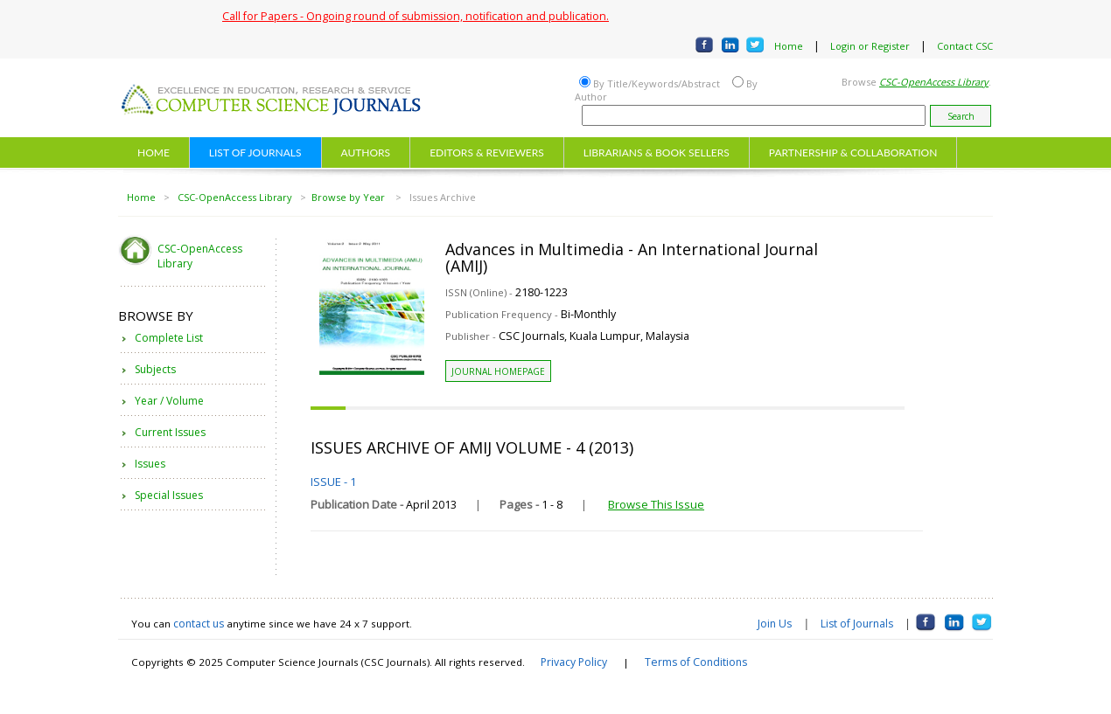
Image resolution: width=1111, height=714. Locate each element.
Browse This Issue (656, 504)
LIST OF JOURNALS (255, 152)
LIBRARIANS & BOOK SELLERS (656, 152)
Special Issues (169, 495)
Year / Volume (169, 400)
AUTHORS (366, 152)
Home (788, 45)
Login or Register (870, 45)
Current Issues (170, 432)
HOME (153, 152)
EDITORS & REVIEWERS (487, 152)
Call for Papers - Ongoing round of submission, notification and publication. (415, 16)
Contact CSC (965, 45)
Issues (150, 463)
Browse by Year (349, 197)
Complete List (169, 337)
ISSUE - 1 (333, 481)
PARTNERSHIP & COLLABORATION (853, 152)
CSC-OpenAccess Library (235, 197)
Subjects (155, 369)
